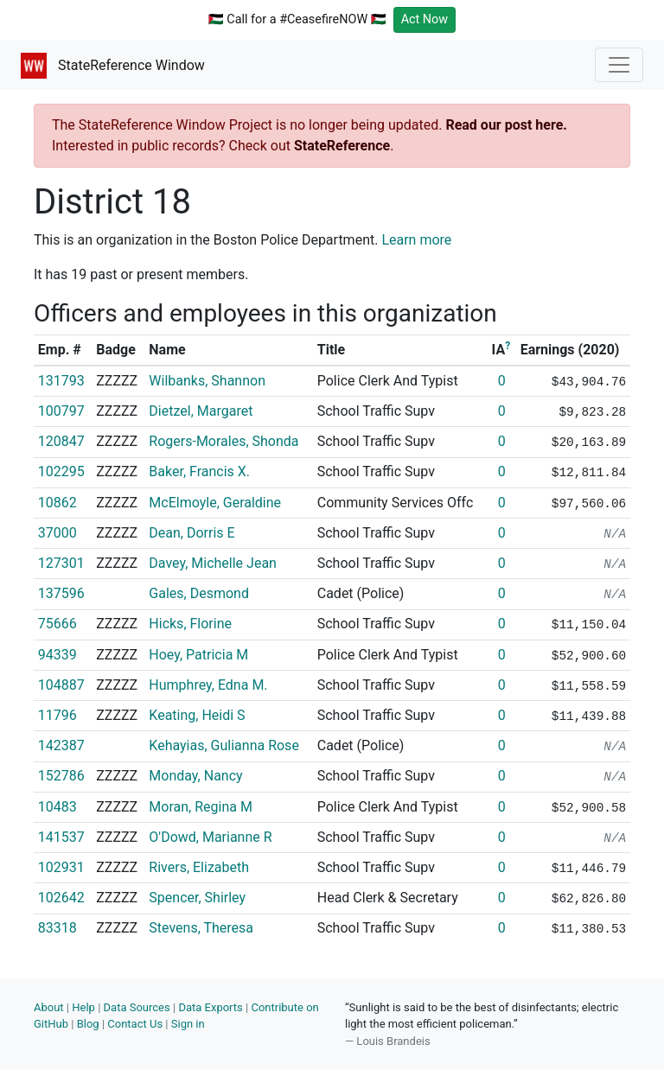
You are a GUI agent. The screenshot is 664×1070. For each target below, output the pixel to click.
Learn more (416, 240)
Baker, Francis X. (199, 471)
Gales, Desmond (199, 593)
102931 (61, 867)
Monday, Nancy (195, 775)
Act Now (425, 19)
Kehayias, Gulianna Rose (224, 745)
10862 (57, 502)
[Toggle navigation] (619, 65)
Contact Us (135, 1023)
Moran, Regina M (200, 807)
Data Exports (210, 1007)
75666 (57, 623)
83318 (57, 928)
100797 (61, 411)
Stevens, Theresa (201, 928)
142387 (61, 745)
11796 (57, 715)
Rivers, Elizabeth (199, 867)
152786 (61, 775)
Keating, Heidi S (197, 715)
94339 (57, 654)
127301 (61, 563)
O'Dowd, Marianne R (210, 837)
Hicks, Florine (190, 623)
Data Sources (137, 1007)
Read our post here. (506, 125)
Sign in (188, 1023)
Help (83, 1007)
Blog (88, 1023)
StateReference (342, 145)
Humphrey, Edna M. (208, 685)
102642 (61, 897)
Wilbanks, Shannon (207, 381)
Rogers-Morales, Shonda (223, 441)
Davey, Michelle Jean (213, 563)
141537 (61, 837)
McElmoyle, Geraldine (215, 502)
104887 (61, 685)
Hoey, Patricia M (198, 654)
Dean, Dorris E (191, 533)
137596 (61, 593)
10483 (57, 807)
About (49, 1007)
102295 (61, 471)
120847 (61, 441)
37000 (57, 533)
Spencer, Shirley (197, 897)
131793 (61, 381)
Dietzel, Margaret (200, 411)
